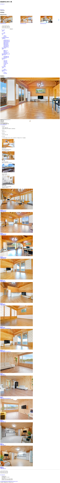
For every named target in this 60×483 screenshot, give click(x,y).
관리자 (7, 481)
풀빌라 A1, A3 (6, 50)
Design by (15, 481)
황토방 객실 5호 (6, 43)
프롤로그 (5, 35)
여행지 (5, 69)
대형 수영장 (5, 60)
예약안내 (5, 72)
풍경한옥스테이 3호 (7, 41)
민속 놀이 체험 (6, 63)
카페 (4, 32)
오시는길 (5, 36)
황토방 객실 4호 (6, 42)
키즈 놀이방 (5, 62)
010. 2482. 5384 (2, 474)
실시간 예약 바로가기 (3, 124)
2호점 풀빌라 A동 (6, 56)
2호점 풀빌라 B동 (6, 57)
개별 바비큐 (5, 61)
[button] (58, 20)
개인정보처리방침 (3, 481)
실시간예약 (5, 73)
